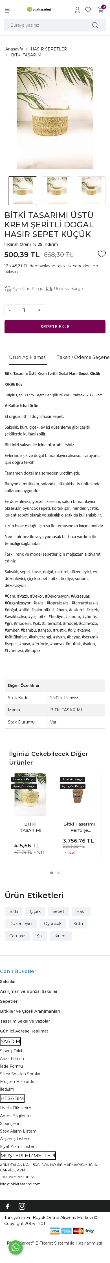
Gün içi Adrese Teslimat (24, 1031)
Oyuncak (52, 923)
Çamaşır (17, 935)
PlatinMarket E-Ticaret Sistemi (38, 1243)
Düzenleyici (20, 923)
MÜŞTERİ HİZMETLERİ (28, 1155)
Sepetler (8, 1001)
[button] (51, 873)
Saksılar (8, 981)
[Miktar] (24, 310)
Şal (40, 935)
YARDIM (10, 1041)
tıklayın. (11, 271)
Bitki (13, 911)
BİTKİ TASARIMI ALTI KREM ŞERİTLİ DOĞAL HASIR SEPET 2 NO (30, 827)
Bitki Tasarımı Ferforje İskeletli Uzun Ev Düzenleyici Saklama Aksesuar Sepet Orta (79, 827)
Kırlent (60, 935)
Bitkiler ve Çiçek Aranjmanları (30, 1011)
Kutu (78, 923)
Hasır (81, 911)
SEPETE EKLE (55, 326)
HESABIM (12, 1098)
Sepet (58, 911)
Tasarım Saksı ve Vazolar (25, 1021)
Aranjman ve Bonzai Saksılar (29, 991)
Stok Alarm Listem (18, 1131)
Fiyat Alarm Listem (18, 1146)
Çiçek (35, 911)
